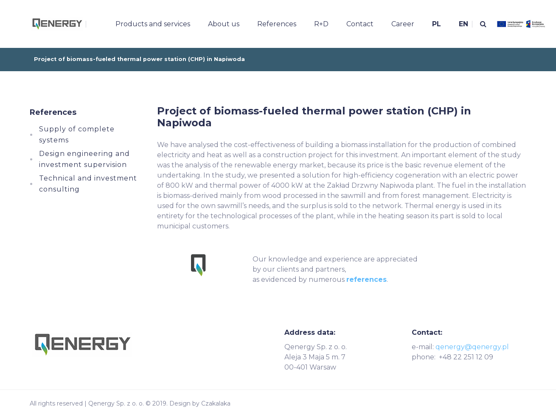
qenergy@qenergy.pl (472, 347)
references (366, 279)
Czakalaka (215, 403)
